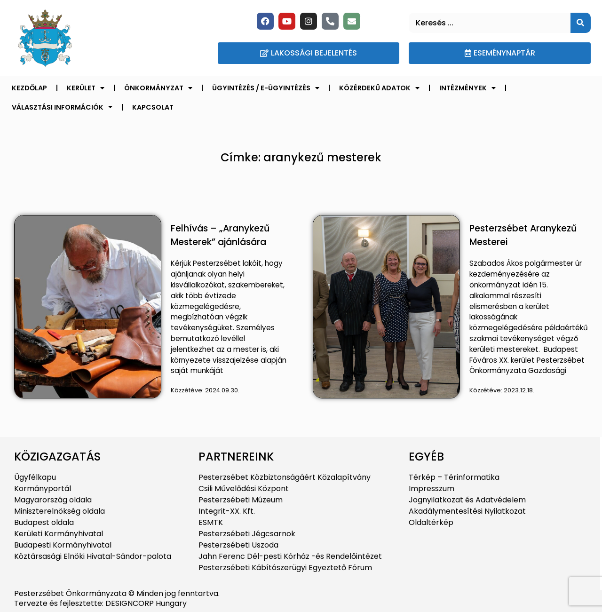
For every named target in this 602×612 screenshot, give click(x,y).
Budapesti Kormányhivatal (62, 545)
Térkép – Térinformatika (454, 477)
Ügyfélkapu (35, 477)
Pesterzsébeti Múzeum (240, 499)
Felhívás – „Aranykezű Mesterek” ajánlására (220, 235)
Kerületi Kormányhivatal (58, 533)
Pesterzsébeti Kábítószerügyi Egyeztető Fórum (285, 567)
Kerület (85, 88)
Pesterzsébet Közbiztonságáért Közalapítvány (284, 477)
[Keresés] (580, 23)
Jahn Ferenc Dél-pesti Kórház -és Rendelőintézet (290, 556)
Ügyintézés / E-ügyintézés (265, 88)
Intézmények (467, 88)
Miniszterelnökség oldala (59, 511)
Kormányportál (42, 488)
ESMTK (210, 522)
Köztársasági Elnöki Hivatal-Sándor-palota (92, 556)
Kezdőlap (29, 88)
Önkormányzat (158, 88)
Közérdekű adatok (379, 88)
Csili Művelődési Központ (243, 488)
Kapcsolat (153, 107)
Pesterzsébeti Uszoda (238, 545)
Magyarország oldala (53, 499)
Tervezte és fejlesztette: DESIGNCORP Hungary (100, 603)
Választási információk (62, 107)
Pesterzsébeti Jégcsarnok (246, 533)
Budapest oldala (44, 522)
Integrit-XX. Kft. (226, 511)
